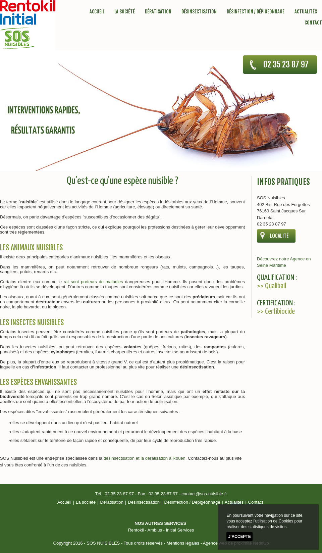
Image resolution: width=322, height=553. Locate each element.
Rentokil (136, 530)
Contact (313, 23)
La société (124, 11)
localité (279, 236)
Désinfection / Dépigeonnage (255, 11)
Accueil (97, 11)
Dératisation (158, 11)
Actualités (305, 11)
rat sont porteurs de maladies (93, 281)
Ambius (155, 530)
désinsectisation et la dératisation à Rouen (144, 458)
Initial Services (180, 530)
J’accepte (239, 536)
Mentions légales (182, 543)
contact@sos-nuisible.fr (204, 493)
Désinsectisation (199, 11)
